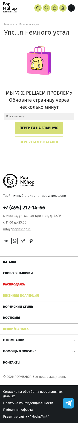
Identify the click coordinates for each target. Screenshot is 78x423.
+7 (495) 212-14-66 (24, 208)
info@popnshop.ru (17, 229)
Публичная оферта (18, 410)
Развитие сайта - (26, 416)
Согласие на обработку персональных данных (33, 394)
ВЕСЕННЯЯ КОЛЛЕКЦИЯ (21, 295)
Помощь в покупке (19, 351)
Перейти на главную (39, 128)
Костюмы (11, 318)
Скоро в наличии (18, 273)
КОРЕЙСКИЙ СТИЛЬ (18, 307)
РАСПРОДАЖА (14, 284)
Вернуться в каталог (39, 142)
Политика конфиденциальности (28, 403)
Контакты (11, 362)
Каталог (10, 262)
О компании (14, 340)
